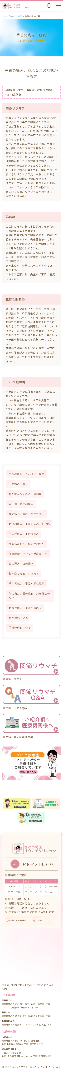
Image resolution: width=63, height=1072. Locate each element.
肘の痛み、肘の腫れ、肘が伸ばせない (29, 595)
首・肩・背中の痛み (21, 504)
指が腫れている (18, 617)
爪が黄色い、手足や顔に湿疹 (26, 583)
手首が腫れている (20, 627)
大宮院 (39, 920)
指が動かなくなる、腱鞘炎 (25, 494)
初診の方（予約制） (18, 920)
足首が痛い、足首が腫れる (25, 607)
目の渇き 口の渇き (21, 563)
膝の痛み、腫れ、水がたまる (26, 514)
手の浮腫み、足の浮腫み (24, 533)
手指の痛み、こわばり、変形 (26, 474)
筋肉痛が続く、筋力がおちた (26, 543)
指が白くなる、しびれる (24, 573)
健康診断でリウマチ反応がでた (28, 553)
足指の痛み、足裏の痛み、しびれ (29, 523)
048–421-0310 (37, 864)
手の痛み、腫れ (18, 484)
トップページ (10, 16)
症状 (20, 16)
